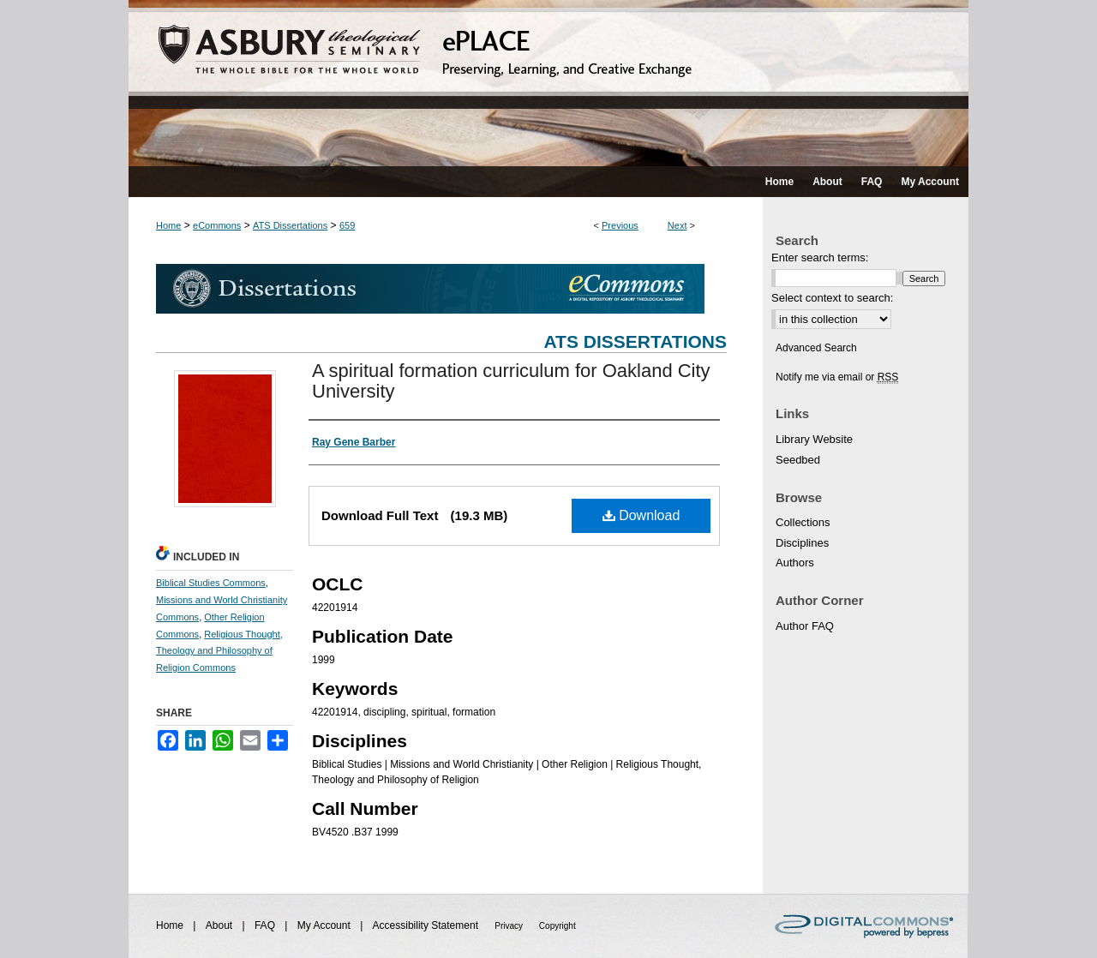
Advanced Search (816, 348)
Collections (803, 522)
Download (641, 515)
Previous (620, 225)
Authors (795, 562)
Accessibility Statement (427, 925)
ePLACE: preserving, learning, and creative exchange (548, 83)
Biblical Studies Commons (211, 583)
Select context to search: (832, 297)
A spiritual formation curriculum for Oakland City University (511, 381)
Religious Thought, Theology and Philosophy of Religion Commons (219, 651)
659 (347, 225)
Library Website (814, 439)
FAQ (266, 925)
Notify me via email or (837, 377)
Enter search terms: (819, 257)
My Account (325, 925)
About (221, 925)
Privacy (510, 926)
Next (677, 225)
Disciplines (802, 542)
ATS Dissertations (290, 225)
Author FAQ (805, 626)
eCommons (217, 225)
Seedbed (798, 459)
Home (168, 225)
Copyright (557, 926)
